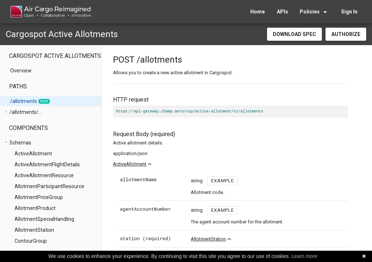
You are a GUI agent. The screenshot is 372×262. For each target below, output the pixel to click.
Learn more (304, 256)
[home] (50, 11)
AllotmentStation (208, 239)
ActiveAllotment (129, 164)
